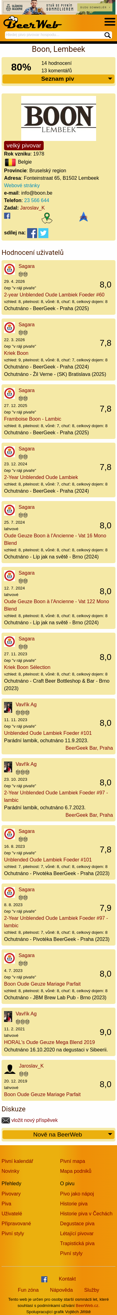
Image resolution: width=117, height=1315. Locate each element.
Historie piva (74, 1203)
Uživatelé (12, 1213)
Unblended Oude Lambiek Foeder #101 (48, 733)
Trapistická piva (77, 1243)
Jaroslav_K (32, 207)
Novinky (10, 1171)
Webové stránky (22, 185)
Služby (91, 1290)
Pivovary (11, 1193)
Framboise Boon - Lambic (32, 419)
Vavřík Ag (26, 704)
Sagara (26, 266)
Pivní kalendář (17, 1161)
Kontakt (67, 1278)
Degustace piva (77, 1223)
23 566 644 (36, 200)
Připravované (16, 1223)
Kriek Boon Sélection (27, 667)
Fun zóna (28, 1290)
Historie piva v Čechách (86, 1213)
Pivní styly (13, 1233)
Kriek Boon (16, 353)
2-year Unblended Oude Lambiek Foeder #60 (54, 294)
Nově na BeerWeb (73, 1134)
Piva (6, 1203)
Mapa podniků (76, 1171)
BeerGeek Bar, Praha (89, 748)
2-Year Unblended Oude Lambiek (41, 477)
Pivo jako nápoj (77, 1193)
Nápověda (61, 1290)
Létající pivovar (77, 1233)
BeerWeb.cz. (88, 1305)
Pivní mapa (72, 1161)
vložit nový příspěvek (30, 1120)
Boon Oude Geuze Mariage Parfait (42, 984)
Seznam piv (77, 79)
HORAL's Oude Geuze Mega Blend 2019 (49, 1042)
